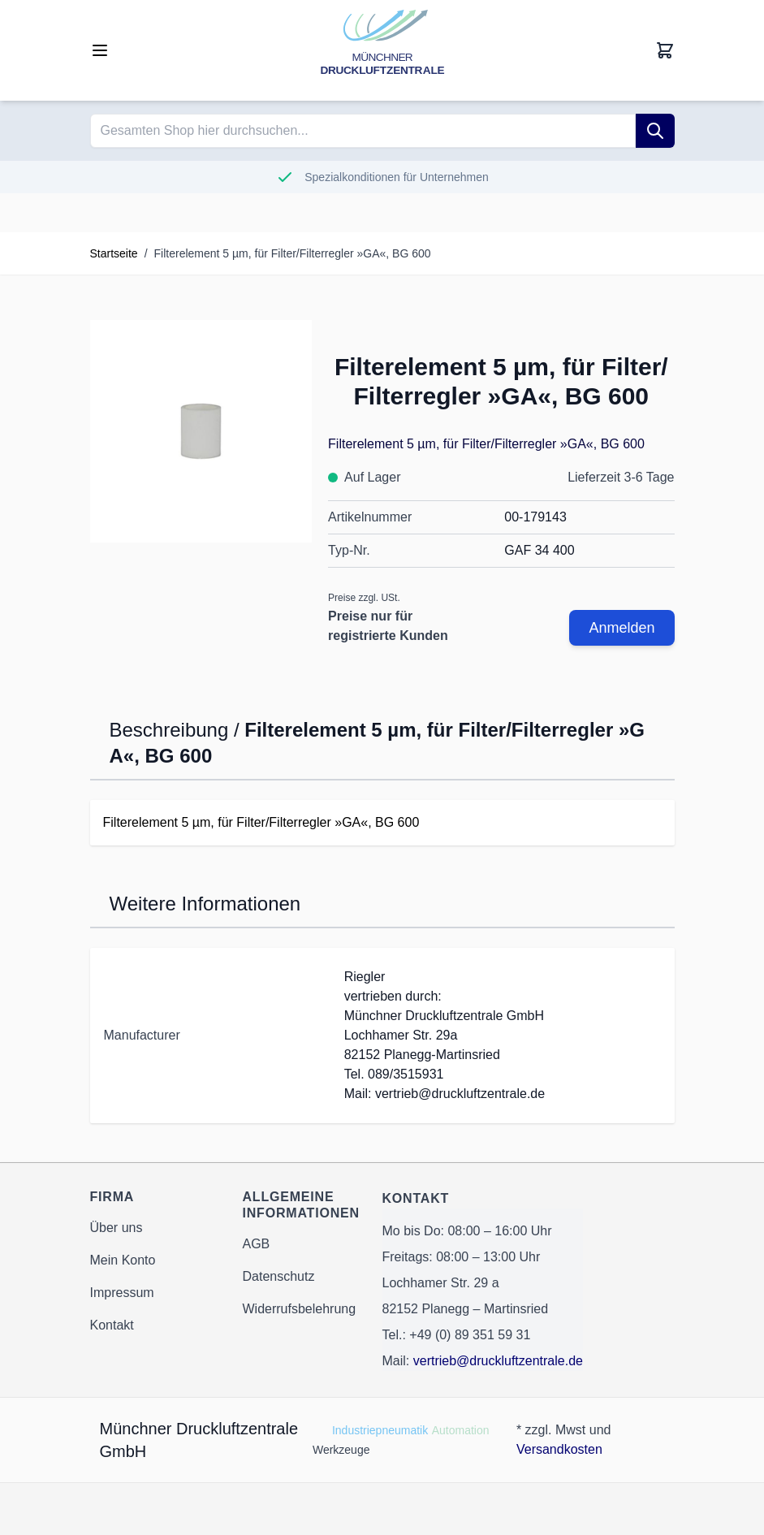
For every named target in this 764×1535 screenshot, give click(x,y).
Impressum (122, 1292)
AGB (256, 1244)
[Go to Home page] (382, 50)
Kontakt (112, 1325)
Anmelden (621, 628)
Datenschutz (279, 1276)
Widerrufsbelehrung (299, 1309)
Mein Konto (123, 1260)
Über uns (116, 1227)
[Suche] (655, 131)
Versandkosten (559, 1449)
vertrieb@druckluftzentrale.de (498, 1361)
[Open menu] (100, 50)
